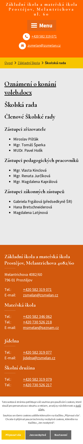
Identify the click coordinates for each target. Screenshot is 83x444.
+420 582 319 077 (37, 352)
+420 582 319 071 (44, 36)
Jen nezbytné (37, 434)
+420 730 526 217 (37, 384)
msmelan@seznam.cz (41, 327)
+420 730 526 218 (37, 322)
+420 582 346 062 (37, 316)
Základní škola (29, 63)
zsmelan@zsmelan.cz (44, 45)
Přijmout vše (13, 434)
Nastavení (60, 434)
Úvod (8, 63)
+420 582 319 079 (37, 379)
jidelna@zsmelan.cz (39, 357)
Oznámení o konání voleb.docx (30, 88)
